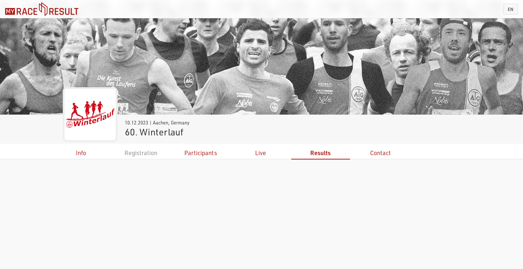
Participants (200, 153)
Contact (380, 153)
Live (260, 153)
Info (81, 153)
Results (320, 153)
